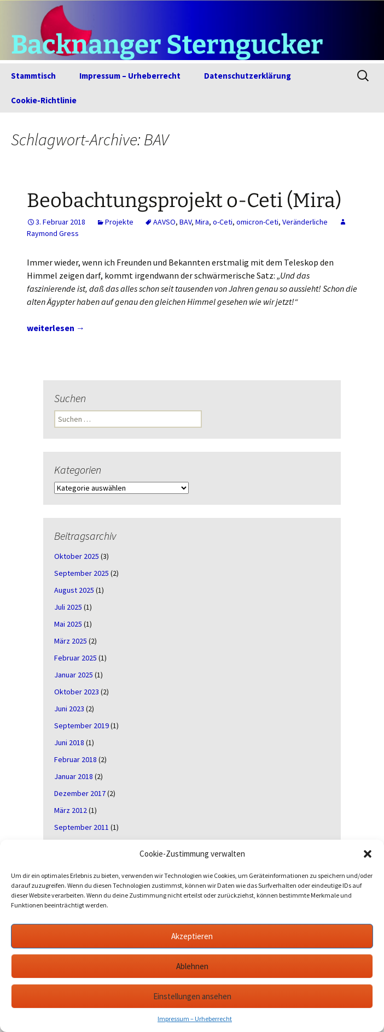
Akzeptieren (192, 936)
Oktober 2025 (76, 556)
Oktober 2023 (76, 692)
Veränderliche (305, 222)
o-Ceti (222, 222)
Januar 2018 (73, 776)
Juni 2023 (69, 708)
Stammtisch (33, 75)
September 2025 (81, 573)
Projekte (119, 222)
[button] (367, 853)
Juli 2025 (68, 607)
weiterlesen (56, 327)
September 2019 (81, 725)
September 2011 (81, 827)
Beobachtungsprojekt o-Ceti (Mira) (184, 200)
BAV (185, 222)
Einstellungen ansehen (192, 996)
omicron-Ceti (257, 222)
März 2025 (70, 641)
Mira (202, 222)
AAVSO (164, 222)
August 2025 (74, 590)
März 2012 (70, 810)
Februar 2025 (75, 658)
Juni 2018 (69, 742)
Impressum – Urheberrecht (195, 1019)
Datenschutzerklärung (247, 75)
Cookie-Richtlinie (44, 100)
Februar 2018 (75, 759)
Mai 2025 (68, 624)
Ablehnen (192, 966)
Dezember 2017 (80, 793)
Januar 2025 (73, 675)
